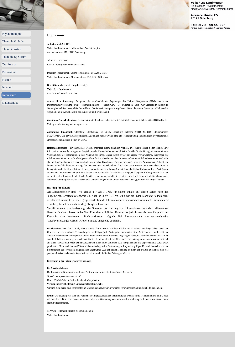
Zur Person (9, 64)
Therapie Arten (11, 49)
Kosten (6, 79)
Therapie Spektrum (14, 56)
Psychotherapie (11, 33)
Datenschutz (10, 102)
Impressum (9, 95)
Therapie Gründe (13, 41)
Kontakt (7, 87)
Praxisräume (10, 72)
